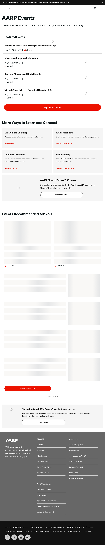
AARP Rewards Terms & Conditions (80, 527)
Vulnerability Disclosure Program (38, 531)
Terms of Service (36, 527)
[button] (95, 8)
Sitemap (8, 527)
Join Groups (9, 168)
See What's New (63, 144)
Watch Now (9, 144)
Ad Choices (57, 531)
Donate (40, 445)
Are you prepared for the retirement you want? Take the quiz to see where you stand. (35, 2)
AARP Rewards (43, 461)
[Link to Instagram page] (21, 537)
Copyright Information (13, 531)
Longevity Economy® (45, 512)
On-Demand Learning (15, 132)
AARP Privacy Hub (20, 527)
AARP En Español (76, 445)
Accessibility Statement (55, 527)
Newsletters (74, 450)
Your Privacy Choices (72, 531)
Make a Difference (64, 168)
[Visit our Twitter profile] (14, 537)
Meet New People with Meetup (21, 58)
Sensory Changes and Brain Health (22, 74)
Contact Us (73, 439)
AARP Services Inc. (76, 478)
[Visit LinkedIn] (28, 537)
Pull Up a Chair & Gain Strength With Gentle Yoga (30, 45)
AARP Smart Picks (44, 467)
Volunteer (41, 450)
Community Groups (14, 154)
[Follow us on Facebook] (7, 537)
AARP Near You (64, 132)
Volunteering (63, 154)
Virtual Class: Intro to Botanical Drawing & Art (28, 90)
